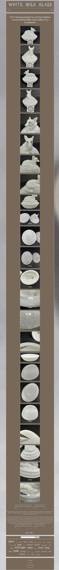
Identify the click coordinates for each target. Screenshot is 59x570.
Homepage (30, 560)
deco (10, 551)
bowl (40, 547)
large (35, 548)
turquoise (49, 542)
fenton (22, 554)
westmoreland (44, 545)
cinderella (37, 551)
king (11, 548)
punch (44, 542)
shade (31, 542)
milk (16, 550)
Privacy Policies (30, 565)
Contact (30, 562)
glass (11, 541)
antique (30, 545)
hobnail (44, 551)
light (19, 544)
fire (15, 545)
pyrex (37, 544)
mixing (23, 551)
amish (50, 545)
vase (28, 551)
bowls (26, 542)
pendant (10, 545)
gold (20, 542)
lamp (47, 548)
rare (32, 554)
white (30, 547)
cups (28, 554)
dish (50, 551)
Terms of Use (30, 567)
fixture (24, 545)
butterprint (38, 554)
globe (40, 542)
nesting (36, 542)
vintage (19, 547)
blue (17, 542)
